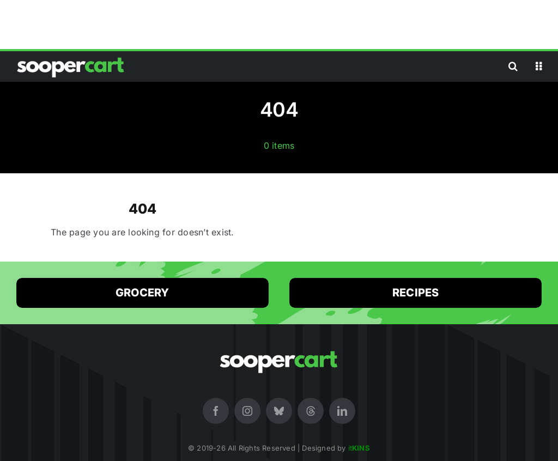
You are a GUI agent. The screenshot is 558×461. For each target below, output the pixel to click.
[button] (513, 66)
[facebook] (216, 411)
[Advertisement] (279, 24)
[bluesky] (279, 411)
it (359, 448)
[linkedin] (342, 411)
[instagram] (247, 411)
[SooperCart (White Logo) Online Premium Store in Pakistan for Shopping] (70, 57)
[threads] (311, 411)
